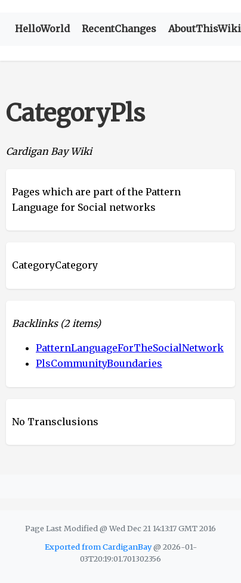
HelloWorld (42, 29)
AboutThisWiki (204, 29)
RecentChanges (119, 29)
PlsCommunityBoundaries (99, 363)
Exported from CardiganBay (98, 546)
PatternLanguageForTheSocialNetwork (130, 348)
